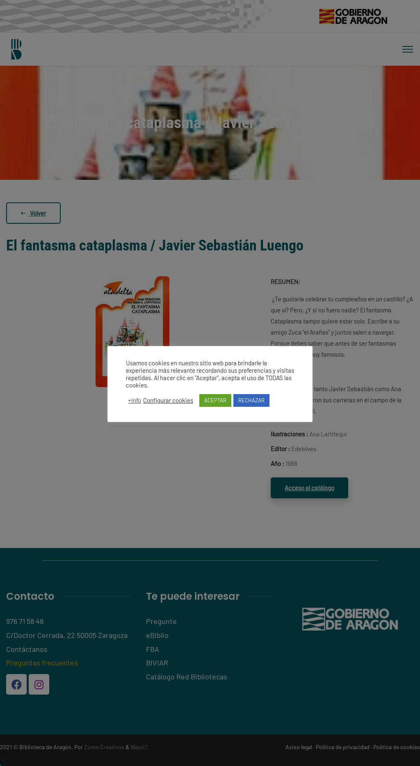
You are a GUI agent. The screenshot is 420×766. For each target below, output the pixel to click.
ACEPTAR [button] (215, 400)
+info (134, 400)
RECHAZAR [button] (251, 400)
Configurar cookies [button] (168, 400)
